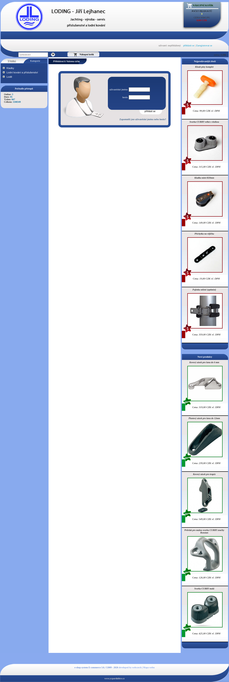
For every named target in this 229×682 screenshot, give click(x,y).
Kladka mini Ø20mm (204, 178)
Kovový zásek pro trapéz (204, 474)
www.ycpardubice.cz (114, 678)
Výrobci (12, 60)
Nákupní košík (203, 5)
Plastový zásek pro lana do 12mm (204, 418)
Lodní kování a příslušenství (22, 72)
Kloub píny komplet (204, 67)
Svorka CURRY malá (204, 588)
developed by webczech (130, 667)
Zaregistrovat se (204, 45)
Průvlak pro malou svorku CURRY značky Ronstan (204, 531)
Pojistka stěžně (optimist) (204, 289)
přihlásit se (188, 45)
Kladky (10, 68)
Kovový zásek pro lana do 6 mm (204, 362)
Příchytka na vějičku (204, 233)
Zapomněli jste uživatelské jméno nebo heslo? (143, 119)
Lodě (9, 76)
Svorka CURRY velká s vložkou (204, 122)
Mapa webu (149, 667)
